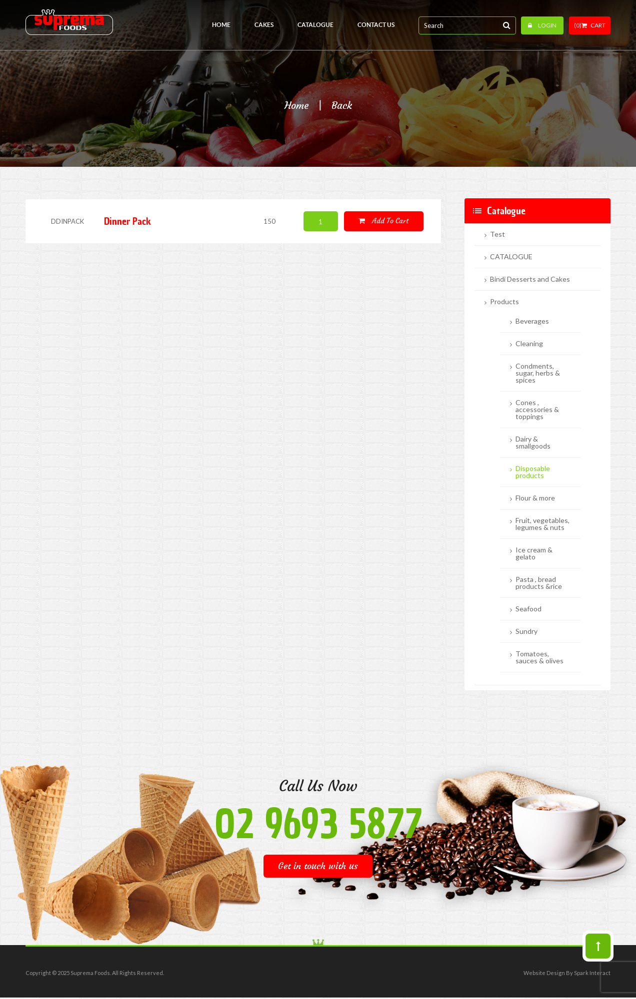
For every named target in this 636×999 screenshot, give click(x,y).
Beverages (532, 321)
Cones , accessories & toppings (537, 409)
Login (542, 25)
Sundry (527, 631)
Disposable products (533, 472)
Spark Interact (592, 973)
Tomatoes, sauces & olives (540, 657)
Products (504, 301)
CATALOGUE (511, 256)
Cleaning (529, 343)
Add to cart (383, 220)
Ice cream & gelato (534, 553)
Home (296, 105)
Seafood (529, 608)
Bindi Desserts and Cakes (530, 279)
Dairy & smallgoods (533, 443)
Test (497, 234)
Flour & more (535, 498)
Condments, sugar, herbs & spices (538, 373)
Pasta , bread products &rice (539, 583)
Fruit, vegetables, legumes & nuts (543, 524)
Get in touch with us (318, 866)
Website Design (544, 973)
